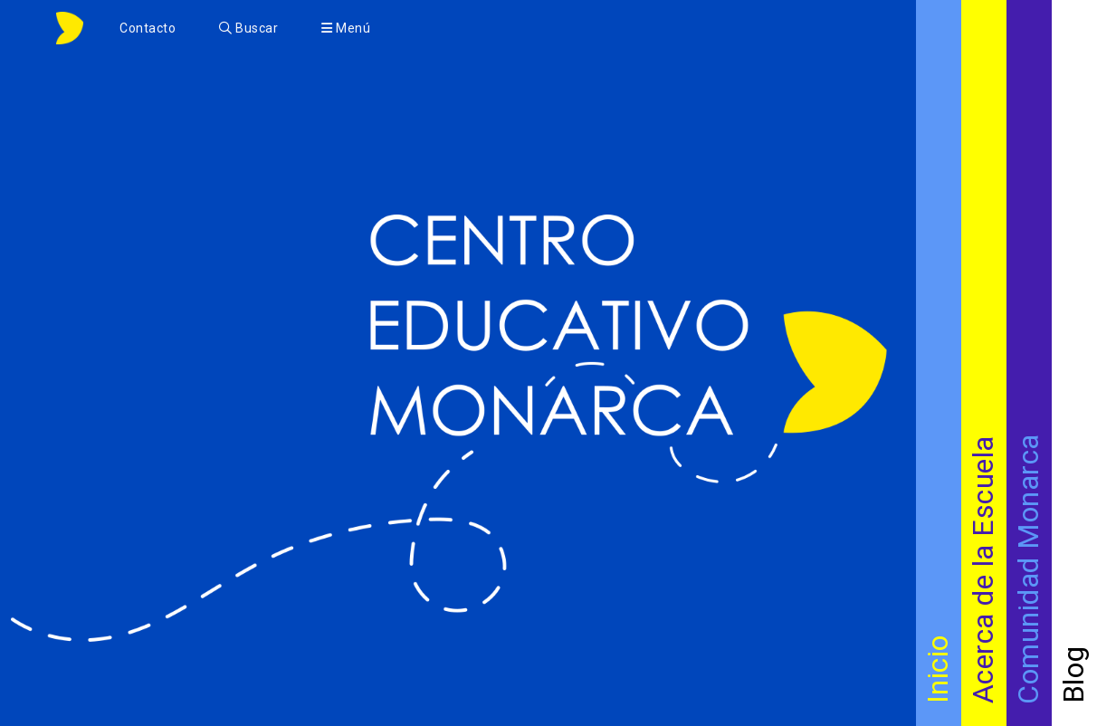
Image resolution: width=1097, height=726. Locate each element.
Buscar (248, 28)
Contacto (147, 28)
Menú (345, 28)
